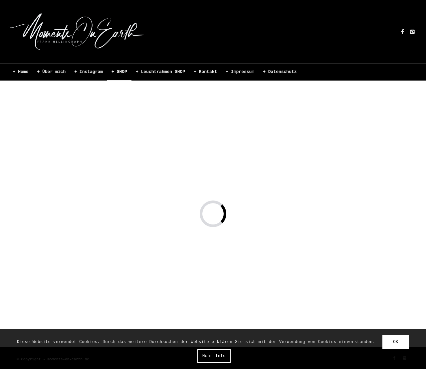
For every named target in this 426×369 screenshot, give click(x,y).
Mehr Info (214, 356)
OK (395, 342)
